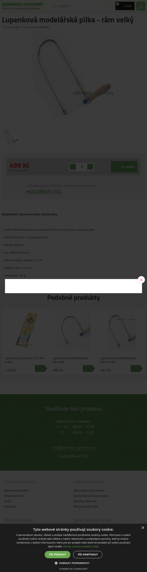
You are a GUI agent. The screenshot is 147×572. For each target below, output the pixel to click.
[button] (74, 563)
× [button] (142, 527)
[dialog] (73, 548)
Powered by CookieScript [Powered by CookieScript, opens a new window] (74, 568)
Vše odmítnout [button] (88, 554)
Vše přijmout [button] (57, 554)
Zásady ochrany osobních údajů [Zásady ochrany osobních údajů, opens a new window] (81, 546)
